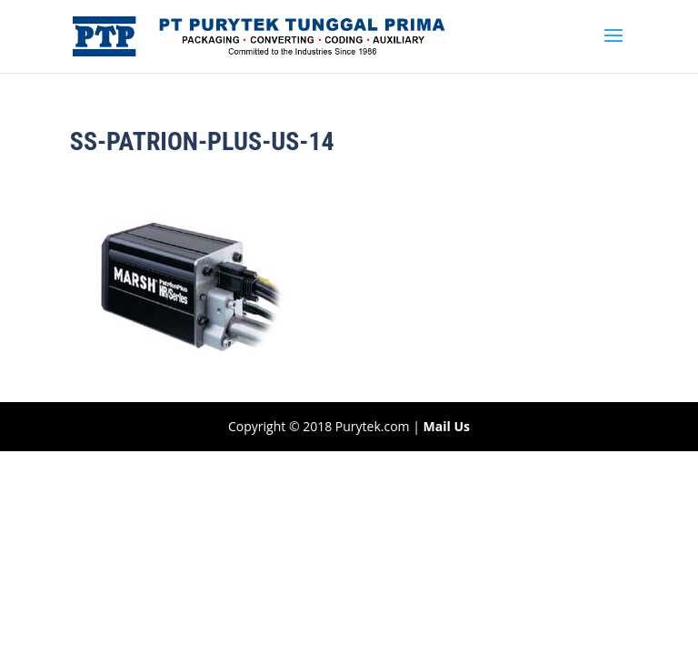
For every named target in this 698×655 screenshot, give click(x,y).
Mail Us (447, 426)
